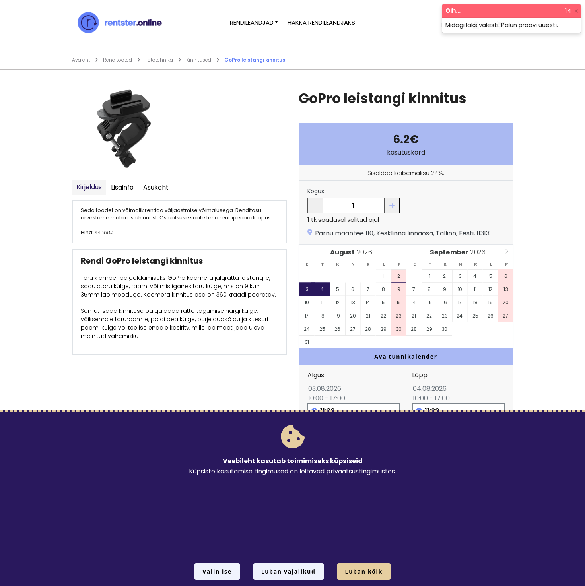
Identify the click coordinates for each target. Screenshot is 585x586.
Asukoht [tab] (156, 187)
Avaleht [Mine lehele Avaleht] (85, 59)
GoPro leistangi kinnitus (254, 59)
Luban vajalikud (288, 571)
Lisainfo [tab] (122, 187)
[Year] (365, 252)
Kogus (315, 191)
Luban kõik (364, 571)
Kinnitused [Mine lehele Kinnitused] (203, 59)
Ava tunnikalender (405, 356)
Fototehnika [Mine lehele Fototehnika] (163, 59)
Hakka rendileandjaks (321, 22)
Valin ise (217, 571)
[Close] (576, 11)
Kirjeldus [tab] (89, 187)
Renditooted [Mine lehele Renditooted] (121, 59)
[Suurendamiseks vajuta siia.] (123, 128)
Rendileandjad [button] (252, 22)
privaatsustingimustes (360, 471)
